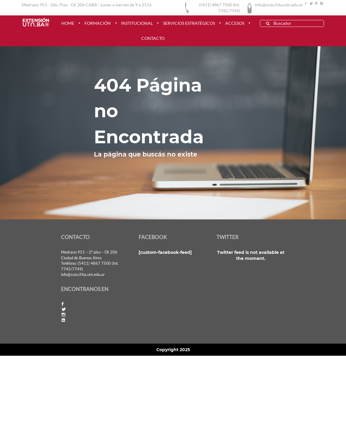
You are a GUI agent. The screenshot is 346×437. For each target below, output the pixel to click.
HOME (67, 23)
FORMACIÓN (98, 23)
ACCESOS (234, 23)
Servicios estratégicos (189, 23)
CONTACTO (153, 38)
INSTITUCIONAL (137, 23)
